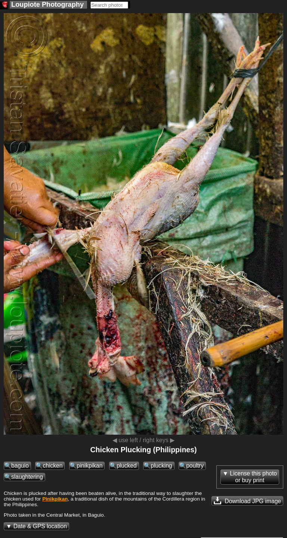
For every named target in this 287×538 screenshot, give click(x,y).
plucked (127, 465)
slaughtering (27, 477)
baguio (20, 465)
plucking (161, 465)
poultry (195, 465)
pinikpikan (89, 465)
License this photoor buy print (253, 476)
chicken (52, 465)
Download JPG (247, 500)
